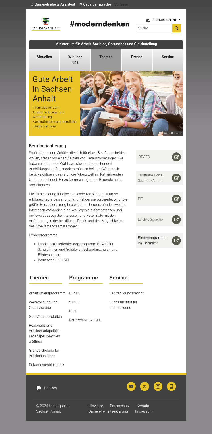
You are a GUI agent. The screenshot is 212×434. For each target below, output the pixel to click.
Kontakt (143, 406)
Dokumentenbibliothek (46, 365)
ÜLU (72, 311)
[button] (53, 4)
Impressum (144, 411)
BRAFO (74, 293)
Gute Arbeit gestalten (45, 316)
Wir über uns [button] (75, 59)
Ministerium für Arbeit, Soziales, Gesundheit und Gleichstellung (106, 44)
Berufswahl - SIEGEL (54, 260)
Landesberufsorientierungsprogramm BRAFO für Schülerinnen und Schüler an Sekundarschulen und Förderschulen (77, 249)
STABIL (74, 302)
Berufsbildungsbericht (126, 293)
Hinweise (96, 406)
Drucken (46, 388)
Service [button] (168, 57)
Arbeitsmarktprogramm (47, 293)
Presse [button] (136, 57)
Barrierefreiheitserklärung (108, 411)
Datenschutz (120, 406)
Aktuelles (44, 57)
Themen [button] (106, 57)
